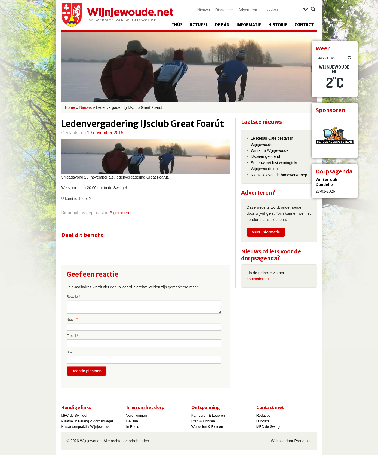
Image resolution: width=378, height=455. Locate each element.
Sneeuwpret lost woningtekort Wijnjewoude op (276, 166)
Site (69, 352)
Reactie (73, 297)
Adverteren (247, 10)
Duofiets (262, 421)
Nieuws (203, 10)
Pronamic (302, 441)
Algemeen (119, 212)
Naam (72, 319)
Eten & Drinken (203, 421)
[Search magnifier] (313, 9)
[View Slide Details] (335, 135)
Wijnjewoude (117, 15)
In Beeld (132, 427)
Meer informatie (266, 232)
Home (70, 107)
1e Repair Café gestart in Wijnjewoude (272, 141)
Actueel (199, 24)
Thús (177, 24)
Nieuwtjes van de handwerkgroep (279, 175)
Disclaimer (224, 10)
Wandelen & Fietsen (207, 427)
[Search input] (283, 9)
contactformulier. (261, 279)
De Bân (222, 24)
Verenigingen (136, 415)
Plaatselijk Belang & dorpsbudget (87, 421)
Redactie (263, 415)
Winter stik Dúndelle (326, 182)
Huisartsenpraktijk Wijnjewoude (85, 427)
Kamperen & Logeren (208, 415)
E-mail (72, 336)
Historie (277, 24)
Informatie (248, 24)
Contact (304, 24)
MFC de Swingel (74, 415)
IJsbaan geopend (265, 156)
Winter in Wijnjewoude (270, 150)
